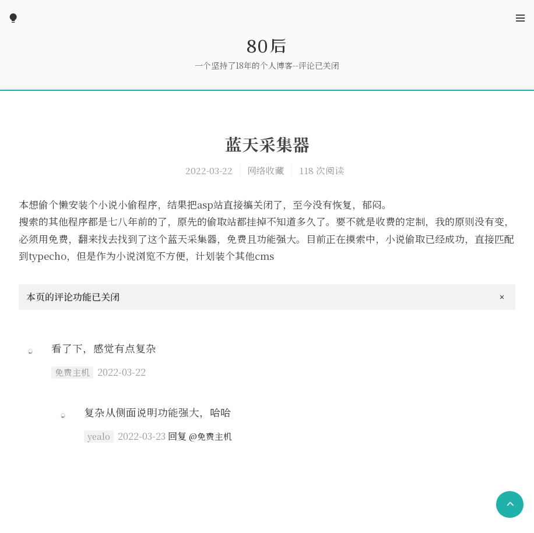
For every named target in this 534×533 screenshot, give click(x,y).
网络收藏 (265, 170)
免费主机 (72, 372)
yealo (98, 436)
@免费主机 (210, 436)
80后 (267, 45)
